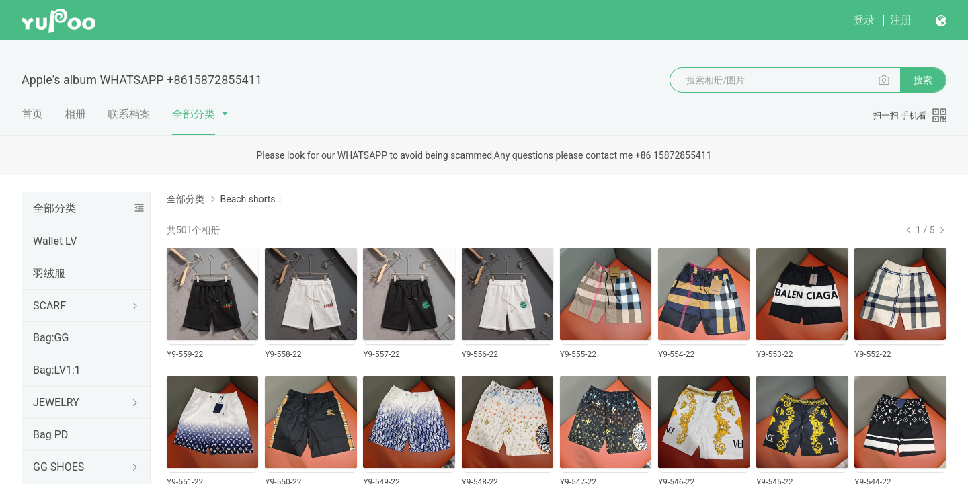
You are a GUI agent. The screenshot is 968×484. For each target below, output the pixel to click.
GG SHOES (58, 466)
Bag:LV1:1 (57, 370)
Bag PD (50, 434)
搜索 (923, 80)
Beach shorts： (252, 199)
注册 (901, 19)
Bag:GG (51, 337)
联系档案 (129, 114)
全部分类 (193, 114)
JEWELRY (56, 402)
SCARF (49, 305)
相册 (75, 114)
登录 (864, 19)
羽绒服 (49, 273)
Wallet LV (55, 241)
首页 (32, 114)
